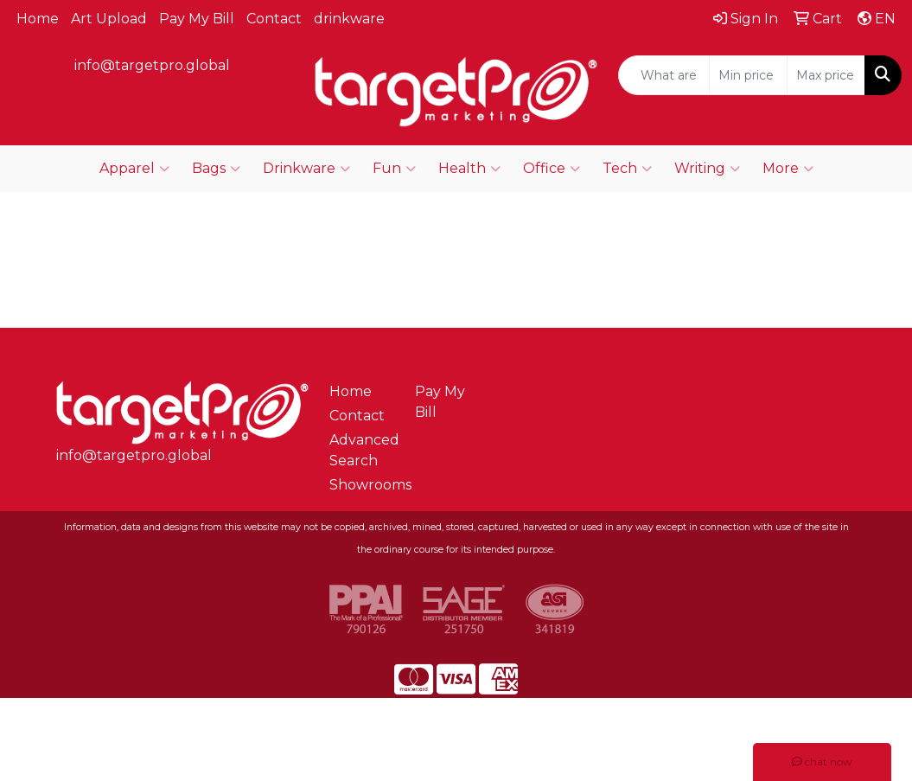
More (787, 168)
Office (551, 168)
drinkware (349, 18)
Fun (394, 168)
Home (37, 18)
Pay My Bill (196, 18)
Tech (627, 168)
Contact (274, 18)
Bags (216, 168)
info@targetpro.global (152, 65)
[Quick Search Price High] (826, 75)
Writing (707, 168)
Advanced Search (361, 450)
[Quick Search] (664, 75)
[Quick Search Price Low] (748, 75)
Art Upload (109, 18)
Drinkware (306, 168)
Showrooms (361, 485)
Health (469, 168)
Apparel (134, 168)
